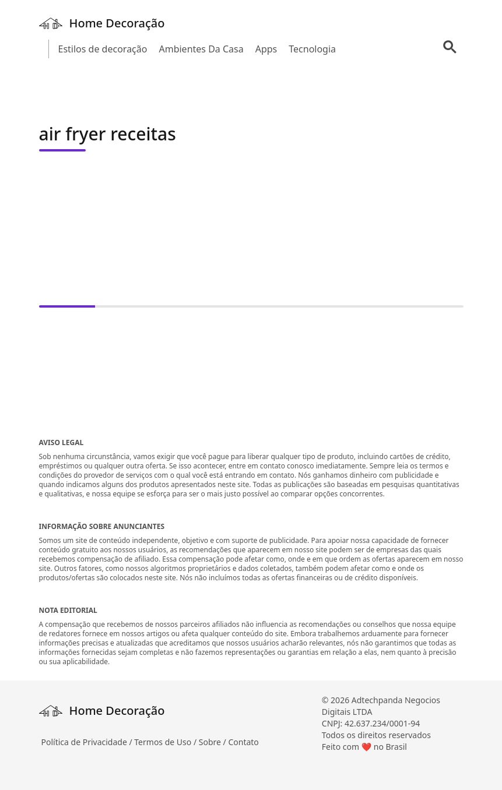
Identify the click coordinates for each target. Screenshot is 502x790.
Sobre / (214, 741)
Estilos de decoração (103, 49)
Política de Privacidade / (88, 741)
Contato (243, 741)
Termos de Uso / (166, 741)
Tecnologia (312, 49)
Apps (266, 49)
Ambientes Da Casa (201, 49)
